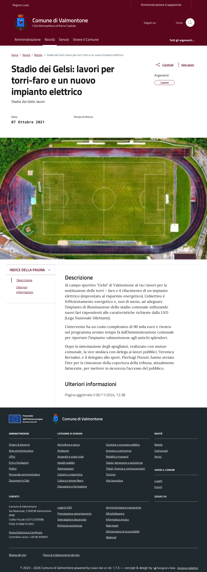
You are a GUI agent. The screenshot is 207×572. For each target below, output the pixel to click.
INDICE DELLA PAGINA (27, 270)
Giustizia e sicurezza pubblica (123, 444)
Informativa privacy (117, 519)
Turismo (110, 474)
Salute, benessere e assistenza (124, 462)
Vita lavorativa (114, 480)
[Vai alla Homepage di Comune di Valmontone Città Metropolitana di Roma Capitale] (53, 22)
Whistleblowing (115, 513)
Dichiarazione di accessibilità (122, 531)
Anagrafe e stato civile (70, 456)
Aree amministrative (21, 450)
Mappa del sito (17, 555)
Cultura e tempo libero (70, 480)
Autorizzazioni (65, 468)
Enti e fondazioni (19, 462)
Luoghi (158, 481)
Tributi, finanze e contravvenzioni (125, 468)
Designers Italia (164, 568)
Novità (50, 39)
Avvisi (158, 456)
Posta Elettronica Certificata (25, 532)
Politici (13, 468)
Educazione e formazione (72, 486)
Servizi (64, 39)
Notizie (158, 444)
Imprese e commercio (118, 450)
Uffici (12, 456)
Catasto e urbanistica (69, 474)
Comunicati (161, 450)
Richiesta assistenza (69, 525)
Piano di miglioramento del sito (61, 555)
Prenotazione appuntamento (74, 513)
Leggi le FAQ (64, 507)
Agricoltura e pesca (68, 444)
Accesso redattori (187, 568)
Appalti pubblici (66, 462)
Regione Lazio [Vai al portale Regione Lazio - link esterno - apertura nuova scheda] (21, 5)
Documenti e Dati (19, 480)
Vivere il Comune (86, 39)
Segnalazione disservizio (71, 519)
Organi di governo (19, 444)
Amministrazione (28, 39)
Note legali (112, 525)
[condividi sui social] (164, 64)
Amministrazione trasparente (161, 4)
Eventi (158, 487)
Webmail (111, 537)
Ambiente (63, 450)
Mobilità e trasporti (117, 456)
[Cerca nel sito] (190, 22)
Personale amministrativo (24, 474)
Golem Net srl (99, 568)
